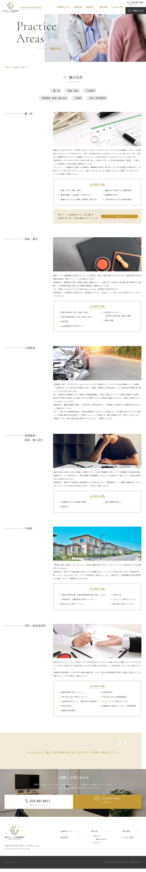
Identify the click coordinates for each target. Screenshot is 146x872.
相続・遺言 (73, 90)
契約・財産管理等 (98, 98)
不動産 (78, 98)
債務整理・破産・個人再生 (54, 98)
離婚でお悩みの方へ (119, 218)
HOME (9, 67)
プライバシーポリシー (12, 866)
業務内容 (89, 7)
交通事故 (90, 90)
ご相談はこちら (138, 10)
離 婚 (56, 90)
